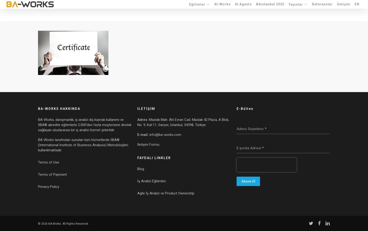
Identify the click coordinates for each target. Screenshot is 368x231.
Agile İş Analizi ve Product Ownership (165, 193)
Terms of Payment (52, 174)
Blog (140, 169)
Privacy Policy (48, 187)
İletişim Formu (148, 144)
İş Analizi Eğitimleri (151, 181)
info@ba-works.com (165, 135)
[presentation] (267, 165)
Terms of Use (48, 162)
